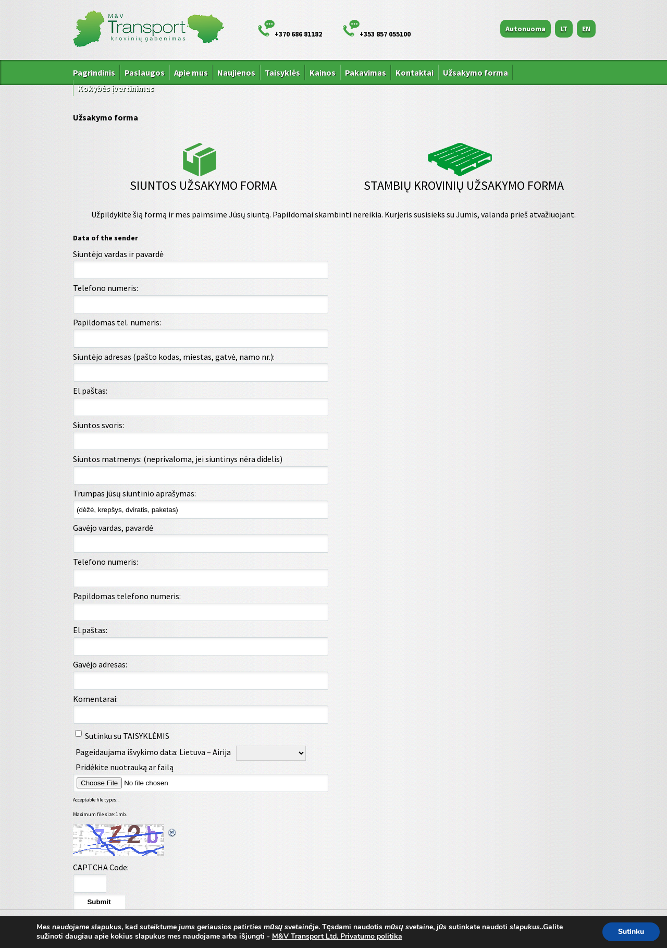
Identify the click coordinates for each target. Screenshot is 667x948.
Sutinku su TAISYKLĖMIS (127, 736)
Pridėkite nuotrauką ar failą (160, 767)
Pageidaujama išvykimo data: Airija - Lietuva (85, 762)
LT (563, 28)
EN (586, 28)
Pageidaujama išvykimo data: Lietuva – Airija (153, 752)
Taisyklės (282, 72)
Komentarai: (95, 699)
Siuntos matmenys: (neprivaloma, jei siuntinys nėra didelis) (177, 459)
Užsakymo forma (475, 72)
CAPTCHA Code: (101, 867)
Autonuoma (525, 28)
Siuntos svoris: (98, 425)
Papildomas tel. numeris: (117, 322)
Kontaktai (415, 72)
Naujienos (236, 72)
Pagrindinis (94, 72)
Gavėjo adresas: (100, 664)
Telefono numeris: (105, 288)
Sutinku (631, 932)
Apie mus (191, 72)
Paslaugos (145, 72)
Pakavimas (365, 72)
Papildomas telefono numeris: (127, 596)
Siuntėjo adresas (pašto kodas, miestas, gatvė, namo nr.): (174, 356)
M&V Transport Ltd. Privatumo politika (337, 936)
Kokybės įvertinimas (116, 88)
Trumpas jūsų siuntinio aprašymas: (134, 493)
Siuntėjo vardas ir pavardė (118, 254)
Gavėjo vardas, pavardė (113, 527)
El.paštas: (90, 390)
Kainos (323, 72)
